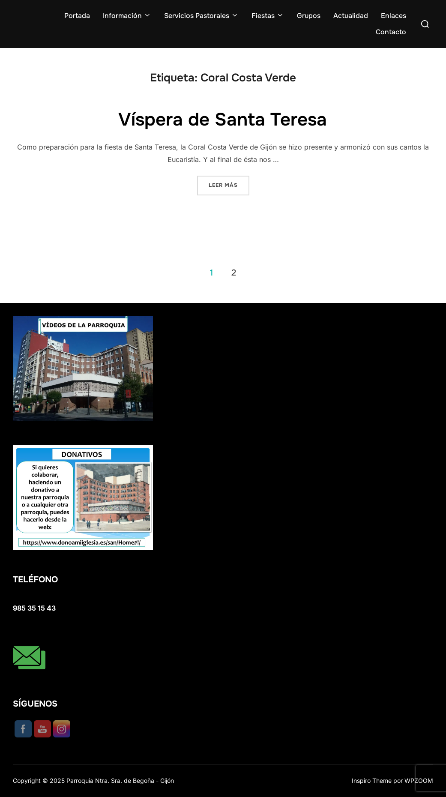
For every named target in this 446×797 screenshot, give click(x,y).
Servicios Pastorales (201, 15)
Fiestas (267, 15)
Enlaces (393, 15)
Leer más (229, 184)
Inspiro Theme (372, 780)
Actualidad (350, 15)
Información (127, 15)
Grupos (308, 15)
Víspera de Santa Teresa (222, 119)
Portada (77, 15)
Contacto (391, 31)
